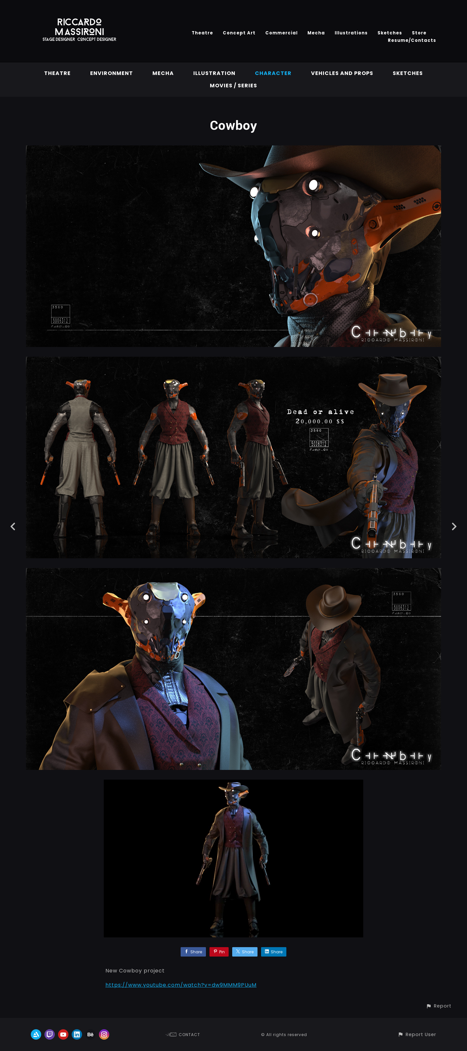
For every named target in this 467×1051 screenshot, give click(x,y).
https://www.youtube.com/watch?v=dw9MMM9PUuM (181, 985)
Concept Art (239, 33)
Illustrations (351, 33)
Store (419, 33)
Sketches (389, 33)
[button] (438, 1006)
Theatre (202, 33)
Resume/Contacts (412, 40)
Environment (111, 73)
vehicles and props (342, 73)
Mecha (316, 33)
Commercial (281, 33)
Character (273, 73)
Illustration (214, 73)
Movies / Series (233, 85)
